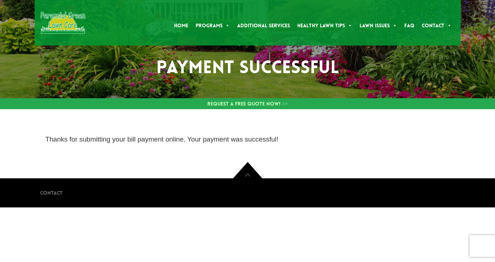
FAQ (409, 25)
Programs (213, 25)
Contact (437, 25)
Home (181, 25)
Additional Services (263, 25)
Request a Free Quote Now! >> (247, 103)
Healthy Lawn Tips (324, 25)
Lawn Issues (378, 25)
